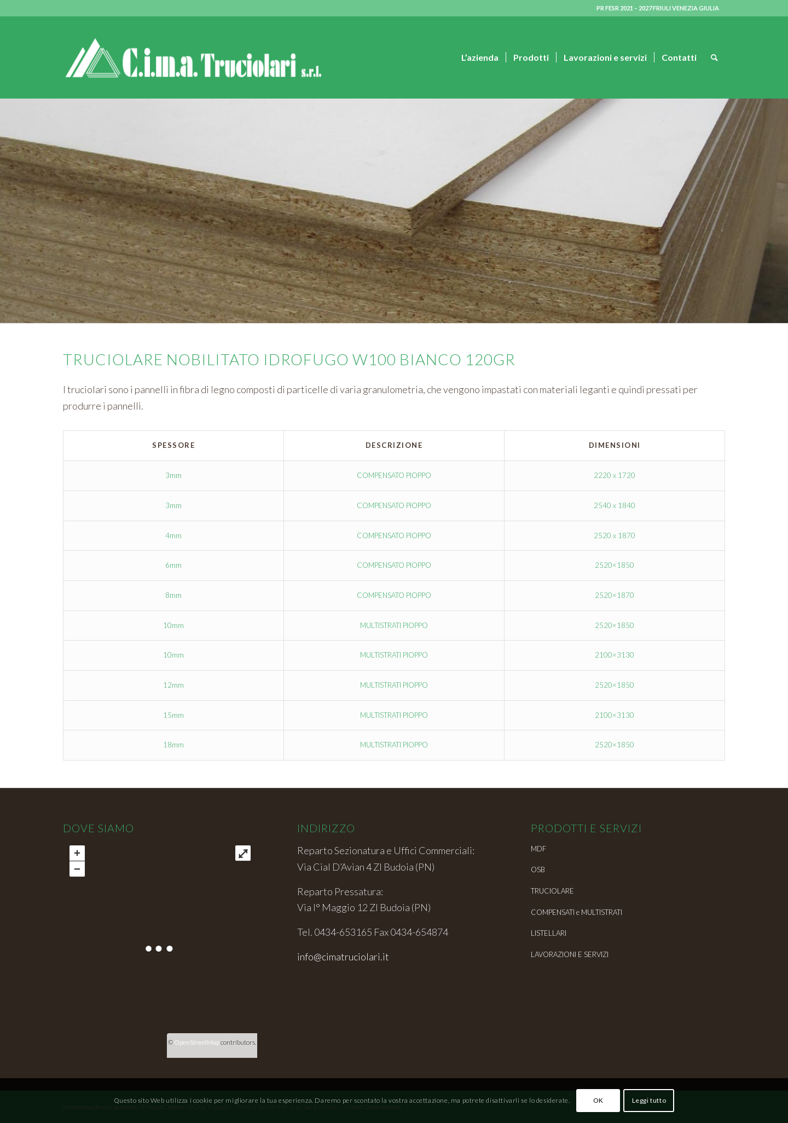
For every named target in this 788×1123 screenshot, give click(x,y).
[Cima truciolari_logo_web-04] (192, 57)
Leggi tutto (649, 1100)
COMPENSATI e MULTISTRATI (576, 912)
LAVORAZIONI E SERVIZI (570, 954)
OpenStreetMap (196, 1042)
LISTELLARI (548, 933)
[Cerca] (714, 57)
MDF (538, 848)
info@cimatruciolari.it (343, 957)
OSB (538, 869)
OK (598, 1100)
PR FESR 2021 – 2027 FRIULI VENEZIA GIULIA (657, 7)
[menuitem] (480, 57)
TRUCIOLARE (552, 890)
